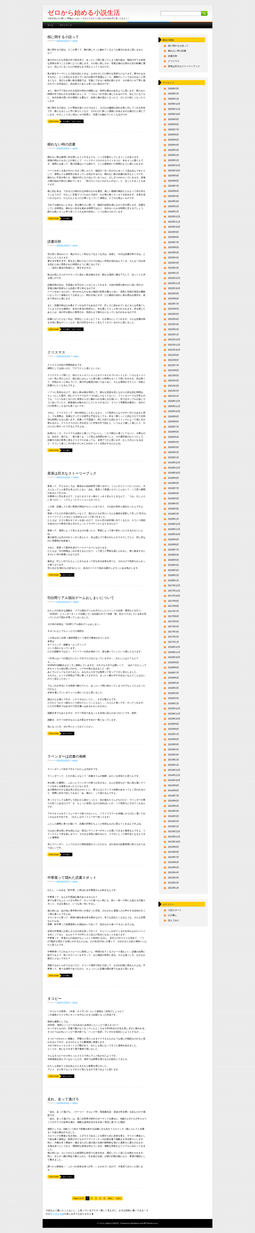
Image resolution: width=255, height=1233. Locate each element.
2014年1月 (173, 826)
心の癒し (66, 121)
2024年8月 (173, 180)
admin (75, 41)
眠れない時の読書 (61, 144)
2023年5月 (173, 252)
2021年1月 (173, 396)
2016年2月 (173, 698)
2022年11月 (174, 283)
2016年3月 (173, 693)
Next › (110, 1198)
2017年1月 (173, 642)
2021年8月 (173, 360)
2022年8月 (173, 298)
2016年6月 (173, 677)
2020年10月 (174, 411)
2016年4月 (173, 688)
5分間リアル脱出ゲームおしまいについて (80, 597)
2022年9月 (173, 293)
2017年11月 (174, 590)
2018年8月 (173, 544)
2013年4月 (173, 872)
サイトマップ (66, 25)
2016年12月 (174, 647)
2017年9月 (173, 601)
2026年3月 (173, 88)
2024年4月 (173, 196)
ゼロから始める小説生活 (83, 12)
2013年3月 (173, 877)
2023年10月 (174, 226)
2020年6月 (173, 431)
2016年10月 (174, 657)
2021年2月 (173, 390)
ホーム (50, 25)
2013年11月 (174, 836)
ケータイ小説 (57, 1214)
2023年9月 (173, 232)
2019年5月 (173, 498)
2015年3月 (173, 754)
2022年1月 (173, 334)
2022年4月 (173, 319)
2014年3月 (173, 816)
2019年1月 (173, 519)
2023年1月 (173, 273)
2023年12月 (174, 216)
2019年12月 (174, 462)
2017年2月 (173, 636)
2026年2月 (173, 93)
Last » (118, 1198)
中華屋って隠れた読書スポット (72, 877)
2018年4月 (173, 565)
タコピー (54, 998)
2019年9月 (173, 478)
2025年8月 (173, 124)
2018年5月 (173, 560)
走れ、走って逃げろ (63, 1098)
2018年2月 (173, 575)
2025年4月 (173, 144)
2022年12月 (174, 278)
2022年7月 (173, 303)
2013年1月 (173, 888)
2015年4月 (173, 749)
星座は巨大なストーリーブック (72, 473)
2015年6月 (173, 739)
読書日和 (54, 241)
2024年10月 (174, 170)
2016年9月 (173, 662)
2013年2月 (173, 882)
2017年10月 (174, 595)
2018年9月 (173, 539)
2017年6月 (173, 616)
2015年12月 (174, 708)
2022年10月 (174, 288)
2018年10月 (174, 534)
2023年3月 (173, 262)
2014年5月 (173, 806)
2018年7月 (173, 549)
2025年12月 (174, 103)
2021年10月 (174, 349)
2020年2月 (173, 452)
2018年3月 (173, 570)
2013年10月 (174, 841)
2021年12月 (174, 339)
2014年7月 (173, 795)
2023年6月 (173, 247)
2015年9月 (173, 724)
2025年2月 (173, 155)
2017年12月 (174, 585)
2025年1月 (173, 160)
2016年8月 (173, 667)
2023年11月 (174, 221)
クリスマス (56, 352)
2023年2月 (173, 267)
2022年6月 (173, 308)
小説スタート (175, 910)
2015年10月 (174, 718)
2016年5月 (173, 683)
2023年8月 (173, 237)
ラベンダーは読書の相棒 (66, 756)
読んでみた (77, 121)
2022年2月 (173, 329)
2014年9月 (173, 785)
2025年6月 (173, 134)
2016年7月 (173, 672)
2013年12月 (174, 831)
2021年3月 (173, 385)
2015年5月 (173, 744)
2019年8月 (173, 483)
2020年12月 (174, 401)
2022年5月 (173, 314)
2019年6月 (173, 493)
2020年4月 (173, 442)
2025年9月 (173, 119)
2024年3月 (173, 201)
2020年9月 (173, 416)
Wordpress (135, 1223)
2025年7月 (173, 129)
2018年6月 (173, 554)
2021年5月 (173, 375)
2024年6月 (173, 191)
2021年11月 (174, 344)
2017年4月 (173, 626)
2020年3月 (173, 447)
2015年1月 (173, 765)
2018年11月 (174, 529)
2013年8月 (173, 852)
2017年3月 (173, 631)
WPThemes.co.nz (150, 1223)
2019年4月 (173, 503)
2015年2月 (173, 759)
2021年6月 (173, 370)
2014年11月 (174, 775)
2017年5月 (173, 621)
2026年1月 (173, 98)
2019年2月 (173, 513)
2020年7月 (173, 426)
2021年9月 (173, 355)
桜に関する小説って (63, 36)
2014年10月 (174, 780)
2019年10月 (174, 472)
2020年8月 (173, 421)
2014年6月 (173, 800)
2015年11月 (174, 713)
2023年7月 (173, 242)
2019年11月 (174, 467)
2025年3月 (173, 150)
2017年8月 (173, 606)
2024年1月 (173, 211)
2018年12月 (174, 524)
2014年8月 (173, 790)
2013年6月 (173, 862)
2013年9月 (173, 847)
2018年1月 (173, 580)
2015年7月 (173, 734)
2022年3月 (173, 324)
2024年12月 (174, 165)
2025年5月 (173, 139)
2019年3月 (173, 508)
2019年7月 (173, 488)
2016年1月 (173, 703)
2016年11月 (174, 652)
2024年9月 (173, 175)
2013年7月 (173, 857)
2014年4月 (173, 811)
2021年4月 (173, 380)
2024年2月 (173, 206)
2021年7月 (173, 365)
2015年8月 (173, 729)
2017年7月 (173, 611)
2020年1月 (173, 457)
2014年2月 (173, 821)
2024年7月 (173, 185)
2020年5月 (173, 437)
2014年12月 (174, 770)
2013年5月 (173, 867)
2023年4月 (173, 257)
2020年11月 (174, 406)
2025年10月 (174, 114)
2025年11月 (174, 109)
